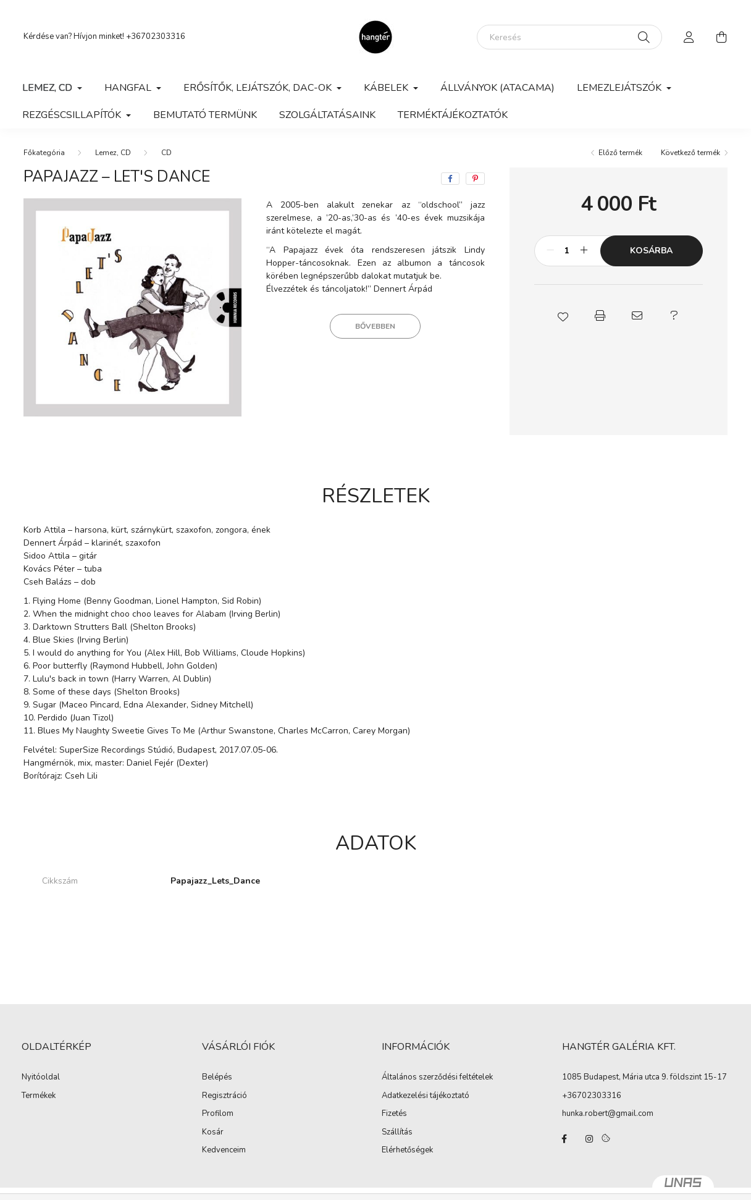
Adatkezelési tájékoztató (425, 1096)
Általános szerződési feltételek (437, 1078)
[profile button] (689, 37)
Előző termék (620, 153)
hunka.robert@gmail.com (607, 1113)
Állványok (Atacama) (497, 88)
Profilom (217, 1114)
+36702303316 (155, 36)
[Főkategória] (44, 153)
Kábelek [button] (387, 88)
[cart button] (721, 37)
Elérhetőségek (407, 1151)
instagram (589, 1138)
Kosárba (651, 250)
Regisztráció (224, 1096)
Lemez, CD (113, 153)
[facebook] (450, 178)
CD (166, 153)
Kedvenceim (224, 1151)
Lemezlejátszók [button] (620, 88)
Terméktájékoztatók (453, 115)
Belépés (217, 1078)
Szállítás (397, 1133)
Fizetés (394, 1114)
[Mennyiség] (567, 251)
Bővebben (375, 326)
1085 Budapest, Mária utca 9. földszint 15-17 (644, 1077)
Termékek (39, 1096)
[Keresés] (569, 37)
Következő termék (690, 153)
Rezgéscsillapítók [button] (73, 115)
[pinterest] (475, 178)
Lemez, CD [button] (48, 88)
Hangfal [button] (129, 88)
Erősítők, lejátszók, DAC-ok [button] (258, 88)
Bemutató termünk (205, 115)
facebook (564, 1138)
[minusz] (550, 251)
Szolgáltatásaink (327, 115)
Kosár (213, 1133)
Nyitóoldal (41, 1078)
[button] (562, 315)
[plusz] (584, 251)
